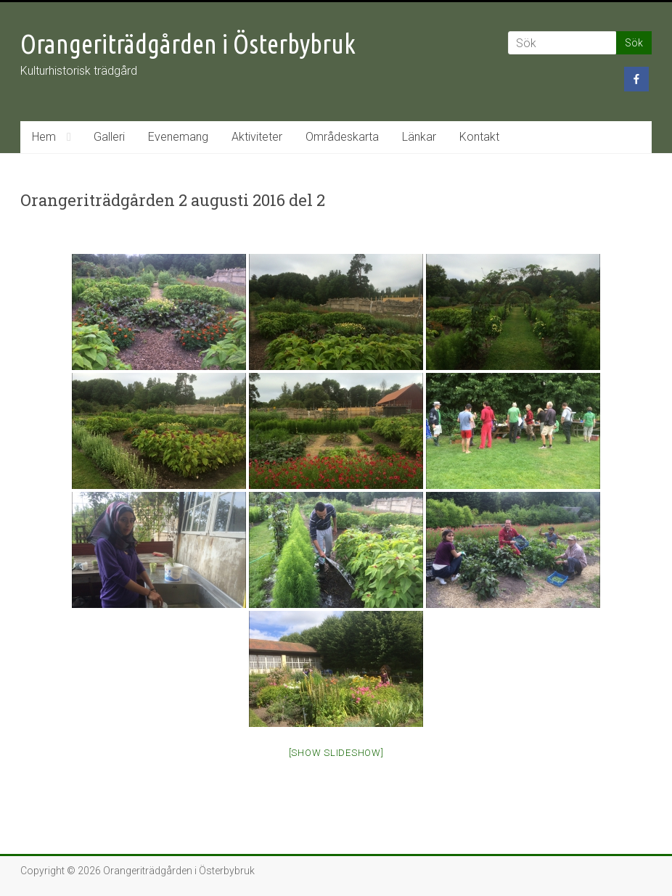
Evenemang (178, 137)
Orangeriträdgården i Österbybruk (188, 44)
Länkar (419, 137)
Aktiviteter (256, 137)
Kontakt (479, 137)
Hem (44, 137)
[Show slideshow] (336, 752)
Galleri (109, 137)
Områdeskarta (342, 137)
